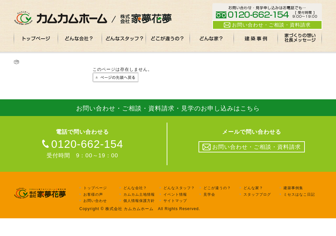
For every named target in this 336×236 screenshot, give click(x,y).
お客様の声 (93, 194)
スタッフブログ (257, 194)
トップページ (95, 188)
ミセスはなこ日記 (299, 194)
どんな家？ (253, 188)
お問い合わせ (95, 201)
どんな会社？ (135, 188)
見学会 (209, 194)
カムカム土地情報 (139, 194)
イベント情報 (175, 194)
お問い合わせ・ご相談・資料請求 (267, 25)
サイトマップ (175, 201)
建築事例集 (293, 188)
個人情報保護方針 (139, 201)
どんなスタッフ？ (179, 188)
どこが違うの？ (217, 188)
